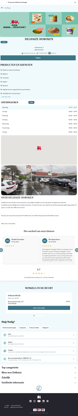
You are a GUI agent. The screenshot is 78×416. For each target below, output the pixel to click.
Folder (38, 58)
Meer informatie (39, 308)
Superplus (23, 327)
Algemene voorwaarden (16, 407)
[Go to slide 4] (40, 315)
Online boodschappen (9, 327)
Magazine (46, 327)
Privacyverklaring (15, 405)
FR (75, 2)
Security (6, 407)
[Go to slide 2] (40, 193)
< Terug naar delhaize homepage (16, 2)
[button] (39, 383)
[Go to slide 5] (42, 315)
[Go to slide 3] (38, 315)
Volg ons (53, 53)
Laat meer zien (6, 97)
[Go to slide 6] (44, 315)
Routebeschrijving (29, 53)
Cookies (7, 405)
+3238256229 (43, 53)
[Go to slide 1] (38, 193)
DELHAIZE (3, 1)
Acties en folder (34, 327)
